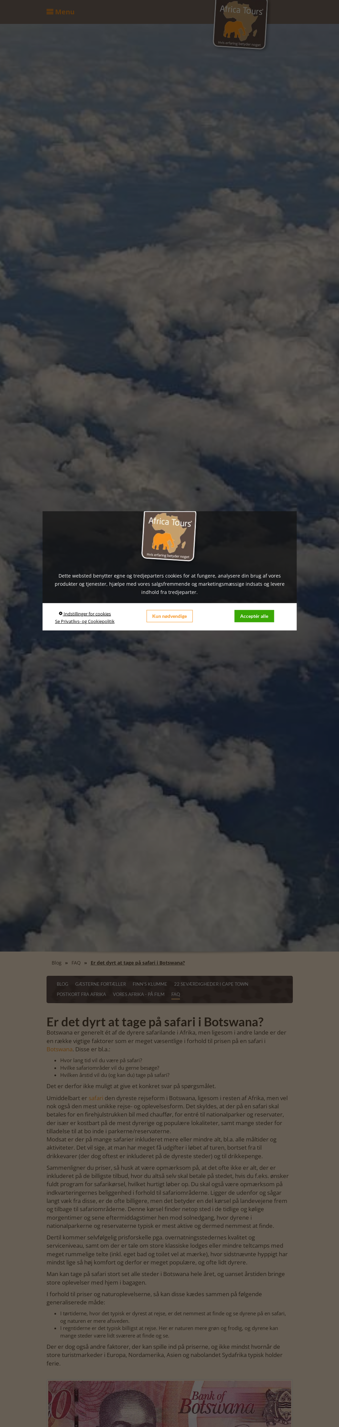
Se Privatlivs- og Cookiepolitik (85, 621)
